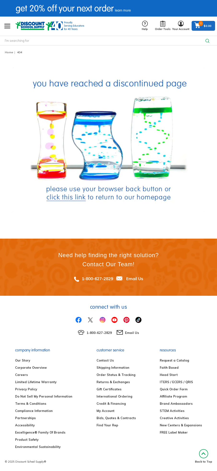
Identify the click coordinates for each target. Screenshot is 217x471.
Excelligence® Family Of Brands (40, 432)
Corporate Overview (31, 367)
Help (145, 26)
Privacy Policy (26, 389)
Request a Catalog (174, 360)
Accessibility (25, 425)
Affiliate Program (173, 396)
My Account (105, 411)
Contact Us (105, 360)
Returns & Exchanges (113, 382)
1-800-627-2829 (97, 278)
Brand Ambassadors (176, 403)
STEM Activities (172, 411)
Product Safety (27, 439)
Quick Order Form (174, 389)
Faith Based (169, 367)
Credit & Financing (111, 403)
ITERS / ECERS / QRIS (176, 382)
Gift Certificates (109, 389)
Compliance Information (34, 411)
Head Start (169, 375)
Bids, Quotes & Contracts (116, 418)
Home (9, 52)
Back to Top (203, 456)
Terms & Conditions (30, 403)
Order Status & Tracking (116, 375)
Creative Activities (174, 418)
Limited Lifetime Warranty (36, 382)
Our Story (22, 360)
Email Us (134, 278)
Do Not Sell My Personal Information (43, 396)
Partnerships (25, 418)
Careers (21, 375)
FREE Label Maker (174, 432)
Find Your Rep (107, 425)
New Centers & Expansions (181, 425)
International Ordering (114, 396)
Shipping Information (113, 367)
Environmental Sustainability (38, 447)
